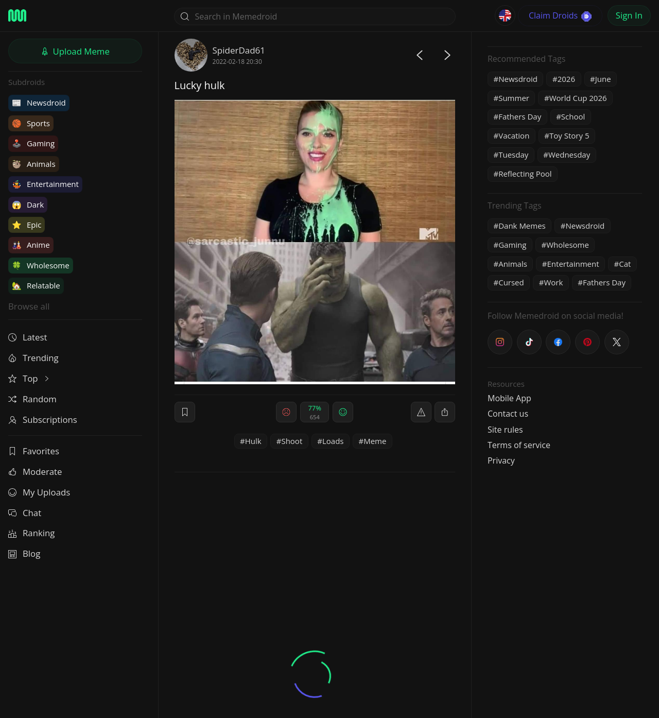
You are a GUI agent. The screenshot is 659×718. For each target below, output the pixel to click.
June (603, 79)
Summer (513, 98)
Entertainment (45, 184)
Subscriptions (42, 419)
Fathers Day (519, 116)
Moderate (35, 471)
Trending (33, 358)
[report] (421, 412)
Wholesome (41, 265)
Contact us (508, 413)
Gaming (33, 143)
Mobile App (509, 398)
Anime (31, 245)
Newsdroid (39, 102)
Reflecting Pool (524, 173)
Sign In (629, 15)
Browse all (28, 306)
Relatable (36, 285)
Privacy (501, 460)
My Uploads (39, 492)
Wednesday (569, 154)
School (573, 116)
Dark (28, 204)
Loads (333, 441)
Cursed (511, 282)
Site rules (505, 429)
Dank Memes (522, 225)
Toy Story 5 (569, 135)
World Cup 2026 (578, 98)
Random (32, 399)
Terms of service (519, 445)
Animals (34, 164)
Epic (26, 224)
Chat (24, 513)
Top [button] (29, 378)
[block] (445, 412)
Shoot (291, 441)
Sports (31, 123)
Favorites (33, 451)
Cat (625, 264)
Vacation (513, 135)
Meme (374, 441)
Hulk (253, 441)
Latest (27, 337)
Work (553, 282)
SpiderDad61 (239, 50)
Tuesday (513, 154)
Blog (24, 553)
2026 (566, 79)
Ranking (31, 533)
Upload (75, 51)
